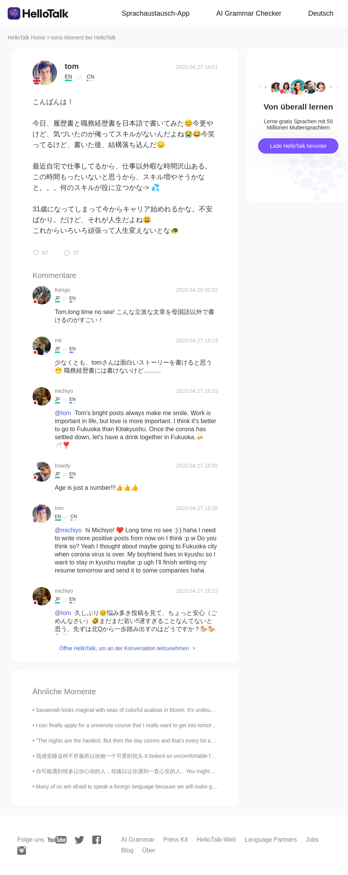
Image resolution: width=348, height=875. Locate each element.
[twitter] (79, 840)
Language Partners (271, 839)
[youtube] (57, 840)
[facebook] (96, 840)
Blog (127, 850)
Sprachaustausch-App (156, 13)
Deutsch (320, 13)
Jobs (312, 839)
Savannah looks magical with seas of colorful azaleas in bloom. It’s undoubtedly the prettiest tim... (151, 710)
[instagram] (21, 850)
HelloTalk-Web (216, 839)
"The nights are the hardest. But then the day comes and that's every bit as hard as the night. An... (152, 741)
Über (148, 850)
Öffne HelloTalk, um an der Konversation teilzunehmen (124, 648)
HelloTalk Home (26, 37)
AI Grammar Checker (248, 13)
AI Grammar (137, 839)
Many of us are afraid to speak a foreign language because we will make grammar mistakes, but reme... (159, 786)
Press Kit (175, 839)
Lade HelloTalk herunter (298, 146)
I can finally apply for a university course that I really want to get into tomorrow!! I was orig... (144, 725)
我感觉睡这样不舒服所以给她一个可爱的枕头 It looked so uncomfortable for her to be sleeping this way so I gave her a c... (181, 756)
